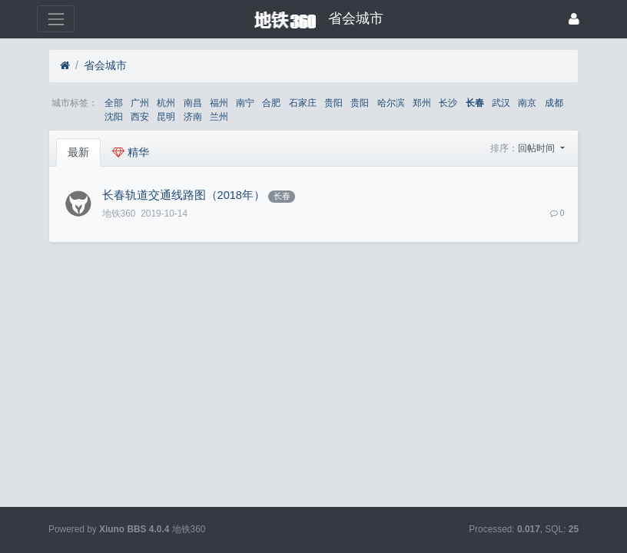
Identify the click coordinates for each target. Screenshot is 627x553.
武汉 (501, 103)
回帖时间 (537, 148)
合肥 (271, 103)
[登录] (574, 18)
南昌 (193, 103)
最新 (78, 152)
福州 (219, 103)
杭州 (166, 103)
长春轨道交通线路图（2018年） (183, 195)
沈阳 (113, 116)
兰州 (219, 116)
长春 (475, 103)
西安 (140, 116)
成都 (554, 103)
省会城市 (105, 65)
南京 (527, 103)
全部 (113, 103)
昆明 (166, 116)
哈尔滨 (391, 103)
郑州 (422, 103)
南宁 (245, 103)
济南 (193, 116)
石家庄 (303, 103)
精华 (130, 152)
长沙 (448, 103)
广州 (140, 103)
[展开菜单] (56, 18)
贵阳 (333, 103)
